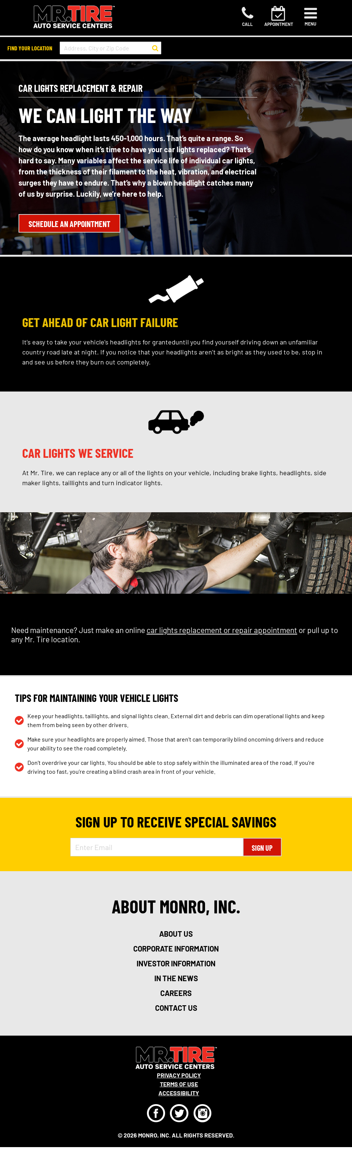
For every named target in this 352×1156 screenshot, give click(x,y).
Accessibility (178, 1092)
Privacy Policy (179, 1075)
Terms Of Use (179, 1083)
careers (176, 993)
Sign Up (262, 847)
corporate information (176, 948)
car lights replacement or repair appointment (222, 629)
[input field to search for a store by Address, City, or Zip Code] (110, 47)
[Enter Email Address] (156, 847)
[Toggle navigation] (310, 16)
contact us (176, 1007)
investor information (176, 963)
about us (176, 933)
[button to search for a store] (155, 48)
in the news (176, 978)
